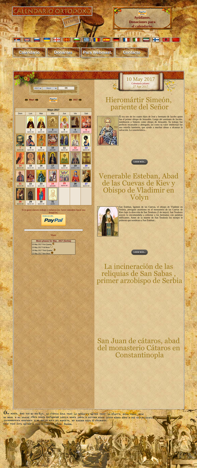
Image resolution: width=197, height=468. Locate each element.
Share (53, 235)
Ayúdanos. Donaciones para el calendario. (142, 20)
